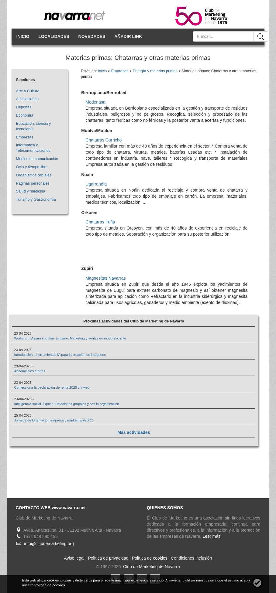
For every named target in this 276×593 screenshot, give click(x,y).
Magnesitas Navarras (105, 278)
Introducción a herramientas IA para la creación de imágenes (60, 354)
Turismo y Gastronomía (36, 199)
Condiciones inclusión (191, 558)
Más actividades (133, 432)
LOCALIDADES (53, 36)
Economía (24, 115)
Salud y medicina (30, 191)
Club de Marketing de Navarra (151, 566)
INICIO (22, 36)
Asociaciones (27, 99)
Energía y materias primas (155, 71)
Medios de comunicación (37, 159)
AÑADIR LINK (128, 36)
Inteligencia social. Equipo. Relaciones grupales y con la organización (66, 404)
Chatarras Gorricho (103, 140)
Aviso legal (74, 558)
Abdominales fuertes (29, 371)
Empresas (24, 137)
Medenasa (95, 102)
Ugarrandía (96, 184)
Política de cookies (149, 558)
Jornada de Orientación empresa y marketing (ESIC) (53, 420)
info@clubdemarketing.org (49, 543)
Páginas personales (33, 183)
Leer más (211, 536)
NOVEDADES (91, 36)
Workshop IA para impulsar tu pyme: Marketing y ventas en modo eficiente (70, 338)
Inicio (102, 71)
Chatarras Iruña (100, 222)
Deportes (24, 107)
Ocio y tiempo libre (32, 167)
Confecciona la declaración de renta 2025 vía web (51, 387)
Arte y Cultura (28, 91)
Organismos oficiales (34, 175)
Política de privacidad (108, 558)
